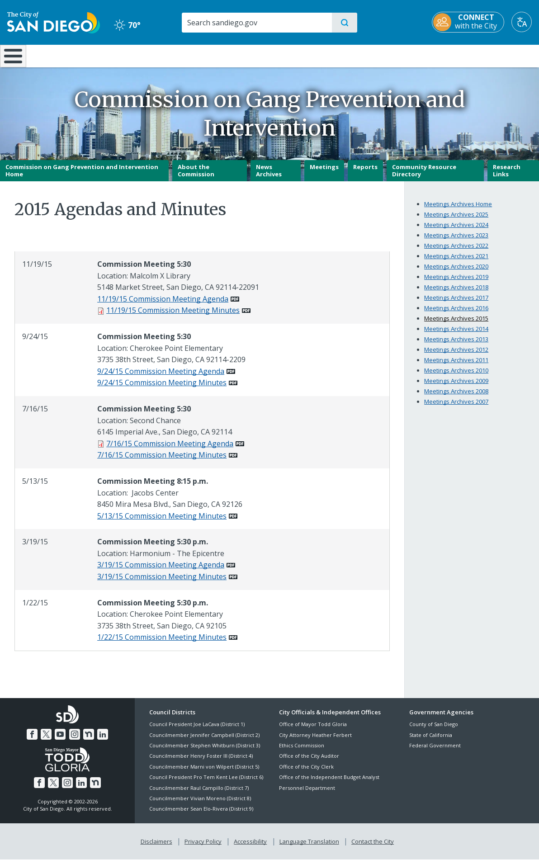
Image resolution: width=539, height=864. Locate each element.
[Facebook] (33, 739)
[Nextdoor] (87, 739)
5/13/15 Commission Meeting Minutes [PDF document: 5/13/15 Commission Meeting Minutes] (162, 522)
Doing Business (238, 55)
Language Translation (308, 846)
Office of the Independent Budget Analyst (329, 783)
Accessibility (250, 846)
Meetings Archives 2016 (456, 314)
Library (319, 55)
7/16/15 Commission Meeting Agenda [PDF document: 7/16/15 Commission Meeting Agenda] (169, 450)
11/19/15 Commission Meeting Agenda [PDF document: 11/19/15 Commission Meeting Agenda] (162, 305)
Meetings (324, 173)
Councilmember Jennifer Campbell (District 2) (204, 741)
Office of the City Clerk (306, 773)
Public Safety (407, 55)
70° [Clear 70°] (127, 25)
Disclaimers (158, 846)
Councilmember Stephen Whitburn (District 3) (204, 751)
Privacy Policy (203, 846)
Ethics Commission (301, 751)
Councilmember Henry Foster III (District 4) (201, 762)
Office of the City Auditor (309, 762)
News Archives (269, 176)
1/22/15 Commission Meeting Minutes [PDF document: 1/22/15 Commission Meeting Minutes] (162, 644)
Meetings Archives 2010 (456, 377)
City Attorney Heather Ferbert (315, 741)
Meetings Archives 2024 (456, 231)
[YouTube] (60, 739)
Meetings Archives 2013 (456, 345)
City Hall (495, 55)
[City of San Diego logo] (53, 22)
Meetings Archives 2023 (456, 241)
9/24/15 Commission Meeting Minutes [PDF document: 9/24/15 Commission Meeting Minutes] (162, 389)
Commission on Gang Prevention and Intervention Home (81, 176)
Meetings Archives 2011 (456, 366)
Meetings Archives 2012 (456, 356)
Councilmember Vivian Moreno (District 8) (200, 804)
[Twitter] (47, 739)
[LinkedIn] (100, 739)
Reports (365, 173)
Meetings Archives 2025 (456, 221)
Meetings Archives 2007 (456, 408)
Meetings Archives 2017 (456, 304)
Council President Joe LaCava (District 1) (197, 730)
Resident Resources (158, 55)
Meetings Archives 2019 (456, 283)
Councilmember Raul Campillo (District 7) (199, 794)
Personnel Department (307, 794)
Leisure (76, 55)
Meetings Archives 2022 (456, 252)
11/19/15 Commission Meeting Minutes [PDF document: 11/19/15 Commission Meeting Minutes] (173, 317)
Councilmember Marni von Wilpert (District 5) (204, 773)
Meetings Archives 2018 (456, 293)
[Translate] (521, 22)
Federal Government (435, 751)
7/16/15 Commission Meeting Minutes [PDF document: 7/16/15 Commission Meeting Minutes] (162, 462)
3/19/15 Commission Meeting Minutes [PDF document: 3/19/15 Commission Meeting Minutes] (162, 583)
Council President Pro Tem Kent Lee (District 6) (206, 783)
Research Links (506, 176)
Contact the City (371, 846)
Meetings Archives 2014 (456, 335)
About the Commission (196, 176)
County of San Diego (433, 730)
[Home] (17, 59)
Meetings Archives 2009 (456, 387)
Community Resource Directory (424, 176)
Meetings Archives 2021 (456, 262)
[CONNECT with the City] (468, 22)
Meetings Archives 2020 (456, 273)
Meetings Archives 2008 (456, 397)
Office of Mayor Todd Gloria (313, 730)
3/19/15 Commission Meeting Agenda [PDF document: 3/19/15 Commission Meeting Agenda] (160, 571)
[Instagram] (74, 739)
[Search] (256, 23)
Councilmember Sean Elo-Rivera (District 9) (201, 815)
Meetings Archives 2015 (456, 325)
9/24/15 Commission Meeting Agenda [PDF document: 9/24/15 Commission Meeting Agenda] (160, 377)
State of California (430, 741)
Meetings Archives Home (458, 210)
